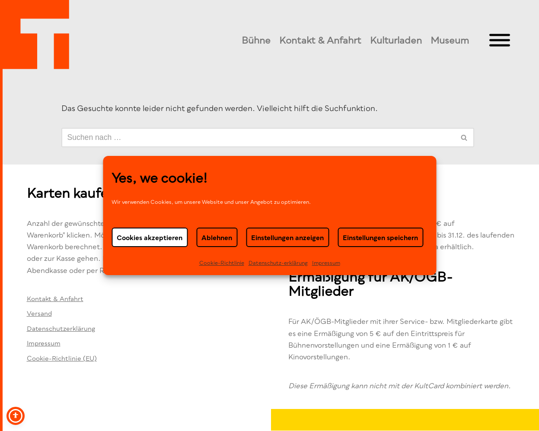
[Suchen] (258, 137)
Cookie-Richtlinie (221, 263)
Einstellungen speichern (380, 237)
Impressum (326, 263)
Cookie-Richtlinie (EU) (62, 358)
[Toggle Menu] (499, 40)
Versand (39, 313)
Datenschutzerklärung (61, 328)
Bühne (256, 40)
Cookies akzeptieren (149, 237)
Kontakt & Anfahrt (320, 40)
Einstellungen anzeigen (287, 237)
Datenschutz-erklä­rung (278, 263)
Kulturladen (396, 40)
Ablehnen (216, 237)
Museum (450, 40)
